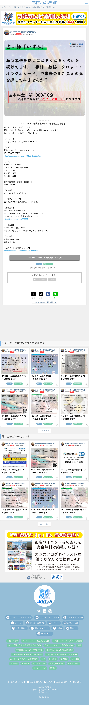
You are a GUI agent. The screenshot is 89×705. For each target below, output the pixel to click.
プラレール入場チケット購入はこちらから (44, 258)
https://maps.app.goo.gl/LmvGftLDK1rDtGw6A (22, 156)
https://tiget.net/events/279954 (16, 219)
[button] (39, 120)
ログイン (52, 279)
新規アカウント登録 (40, 279)
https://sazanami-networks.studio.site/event (21, 251)
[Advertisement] (44, 322)
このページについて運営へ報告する (44, 302)
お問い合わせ (75, 682)
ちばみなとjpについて (16, 682)
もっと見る (44, 431)
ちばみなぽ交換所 (34, 682)
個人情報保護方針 (61, 682)
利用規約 (48, 682)
